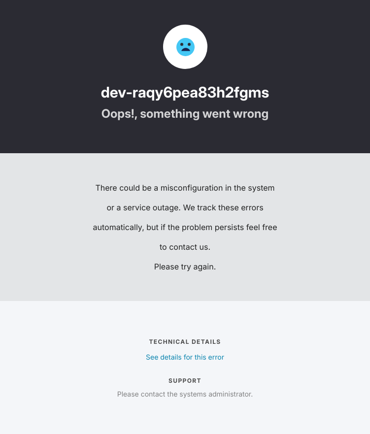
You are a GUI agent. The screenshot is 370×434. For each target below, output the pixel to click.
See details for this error (185, 357)
